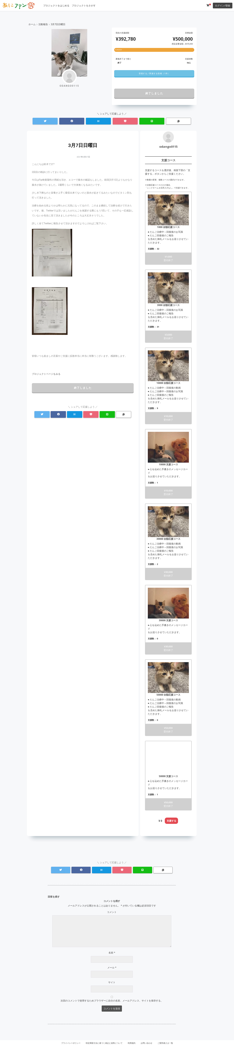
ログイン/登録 (222, 5)
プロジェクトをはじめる (56, 5)
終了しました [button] (154, 93)
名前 (112, 952)
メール (111, 967)
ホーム (32, 24)
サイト (111, 982)
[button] (154, 73)
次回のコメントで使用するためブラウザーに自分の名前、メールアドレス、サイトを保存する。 (112, 1000)
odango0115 (168, 147)
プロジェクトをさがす (84, 5)
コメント (112, 912)
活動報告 (43, 24)
